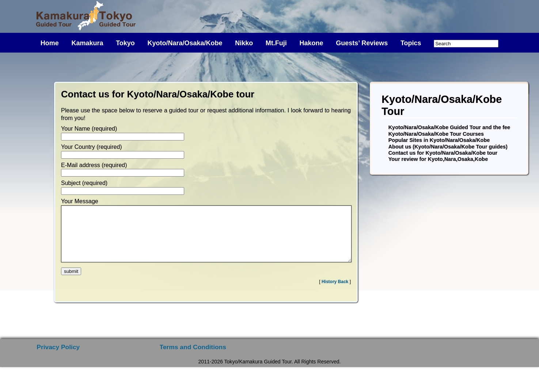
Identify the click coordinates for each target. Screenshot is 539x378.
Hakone (311, 43)
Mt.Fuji (276, 43)
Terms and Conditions (193, 358)
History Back (335, 292)
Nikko (244, 43)
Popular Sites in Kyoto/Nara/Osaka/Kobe (439, 140)
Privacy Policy (58, 358)
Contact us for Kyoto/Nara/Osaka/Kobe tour (442, 153)
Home (50, 43)
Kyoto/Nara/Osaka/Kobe (184, 43)
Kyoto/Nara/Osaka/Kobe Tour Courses (436, 134)
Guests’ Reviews (362, 43)
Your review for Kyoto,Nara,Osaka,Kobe (438, 159)
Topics (411, 43)
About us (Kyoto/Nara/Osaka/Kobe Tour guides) (448, 147)
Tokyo (125, 43)
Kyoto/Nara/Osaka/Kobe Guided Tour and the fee (449, 127)
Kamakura (87, 43)
